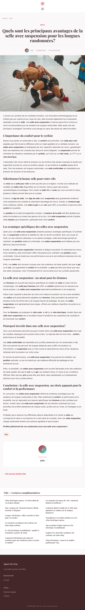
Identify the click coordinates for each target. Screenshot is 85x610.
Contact (6, 596)
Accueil (4, 18)
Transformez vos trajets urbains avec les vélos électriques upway (61, 519)
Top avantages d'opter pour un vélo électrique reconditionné (59, 526)
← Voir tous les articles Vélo (14, 474)
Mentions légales (10, 592)
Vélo (10, 18)
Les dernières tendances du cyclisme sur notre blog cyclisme (21, 524)
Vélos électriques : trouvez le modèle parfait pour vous (60, 541)
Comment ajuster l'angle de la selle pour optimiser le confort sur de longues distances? (61, 510)
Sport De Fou (11, 563)
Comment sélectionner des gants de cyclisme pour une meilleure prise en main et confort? (22, 540)
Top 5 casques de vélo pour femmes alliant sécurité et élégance (21, 509)
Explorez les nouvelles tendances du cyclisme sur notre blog (60, 534)
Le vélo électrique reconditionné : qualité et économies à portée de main (22, 531)
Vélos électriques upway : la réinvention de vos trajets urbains (22, 501)
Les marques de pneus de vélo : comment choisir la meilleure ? (62, 501)
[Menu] (42, 9)
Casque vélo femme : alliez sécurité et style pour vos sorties (22, 516)
